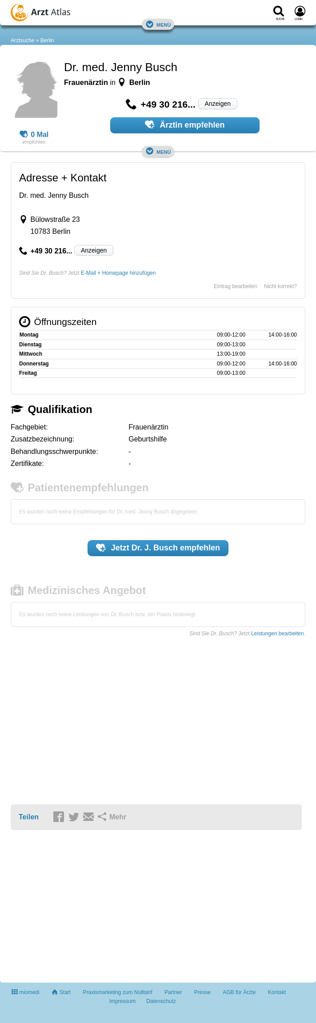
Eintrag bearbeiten (235, 286)
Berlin (47, 40)
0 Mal (34, 135)
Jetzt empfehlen (158, 548)
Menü (158, 24)
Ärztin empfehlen (185, 124)
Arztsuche (22, 40)
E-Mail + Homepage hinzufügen (118, 273)
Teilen (29, 817)
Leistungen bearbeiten (277, 633)
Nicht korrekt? (280, 286)
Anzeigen (218, 103)
